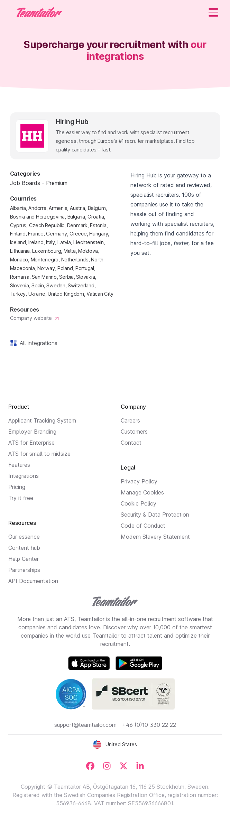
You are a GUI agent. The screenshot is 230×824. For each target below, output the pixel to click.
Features (19, 464)
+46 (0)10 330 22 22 (149, 724)
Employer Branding (32, 431)
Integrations (23, 475)
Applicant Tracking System (42, 420)
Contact (131, 442)
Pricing (16, 486)
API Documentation (33, 580)
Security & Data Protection (155, 514)
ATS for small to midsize (39, 453)
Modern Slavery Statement (155, 536)
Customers (134, 431)
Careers (130, 420)
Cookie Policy (138, 503)
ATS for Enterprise (31, 442)
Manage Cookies (142, 492)
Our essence (24, 536)
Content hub (24, 547)
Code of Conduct (143, 525)
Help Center (23, 558)
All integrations (37, 343)
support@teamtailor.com (85, 724)
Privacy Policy (139, 481)
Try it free (20, 497)
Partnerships (24, 569)
